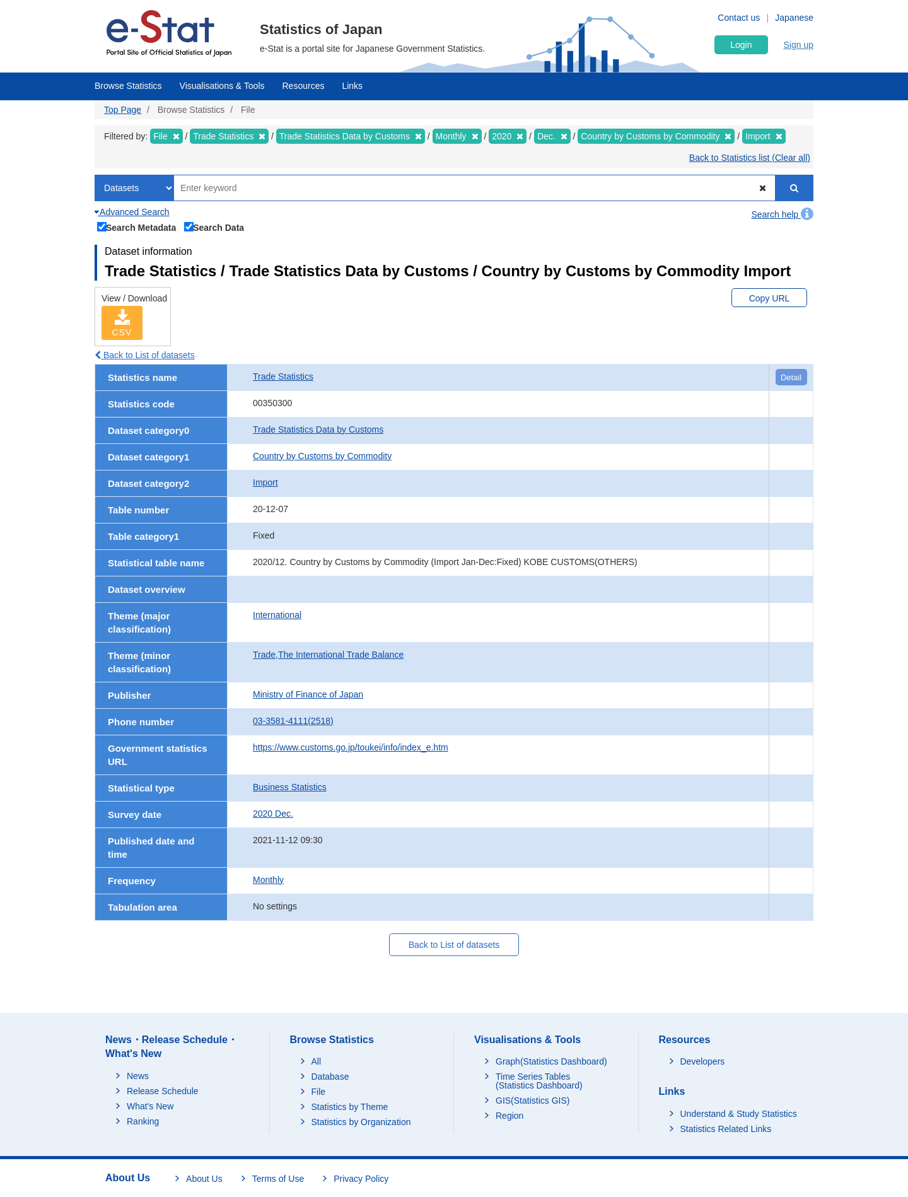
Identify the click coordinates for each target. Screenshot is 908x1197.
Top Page (122, 110)
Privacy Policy (361, 1178)
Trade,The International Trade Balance (328, 655)
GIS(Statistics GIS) (532, 1100)
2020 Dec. (273, 814)
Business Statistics (290, 787)
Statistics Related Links (726, 1128)
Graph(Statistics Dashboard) (551, 1061)
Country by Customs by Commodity (322, 456)
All (316, 1061)
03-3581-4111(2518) (293, 721)
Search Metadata (137, 226)
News (138, 1075)
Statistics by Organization (361, 1122)
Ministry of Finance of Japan (308, 694)
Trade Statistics (283, 376)
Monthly (268, 880)
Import (265, 482)
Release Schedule (163, 1091)
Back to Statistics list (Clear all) (749, 158)
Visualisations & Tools (222, 86)
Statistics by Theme (349, 1106)
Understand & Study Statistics (738, 1113)
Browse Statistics (128, 86)
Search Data (214, 226)
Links (352, 86)
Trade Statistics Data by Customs (318, 429)
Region (509, 1115)
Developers (702, 1061)
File (318, 1091)
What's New (150, 1106)
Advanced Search (132, 211)
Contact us (739, 17)
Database (330, 1076)
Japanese (794, 17)
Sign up (798, 45)
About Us (204, 1178)
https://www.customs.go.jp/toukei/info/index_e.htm (350, 747)
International (277, 615)
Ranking (143, 1121)
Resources (303, 86)
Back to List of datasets (145, 355)
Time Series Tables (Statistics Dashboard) (539, 1081)
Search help (782, 214)
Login (741, 45)
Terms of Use (278, 1178)
